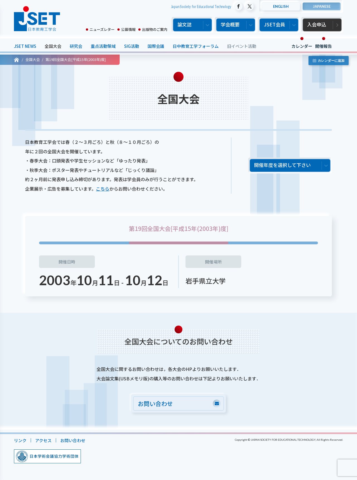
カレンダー (301, 46)
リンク (20, 440)
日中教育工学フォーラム (196, 46)
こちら (102, 188)
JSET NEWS (25, 46)
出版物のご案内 (154, 29)
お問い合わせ (72, 440)
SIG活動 (131, 46)
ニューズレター (102, 29)
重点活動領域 (103, 46)
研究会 (76, 46)
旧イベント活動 (241, 46)
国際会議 (156, 46)
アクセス (43, 440)
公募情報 (128, 29)
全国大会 (53, 46)
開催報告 (323, 46)
